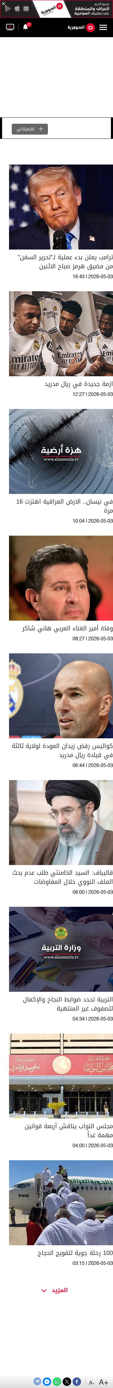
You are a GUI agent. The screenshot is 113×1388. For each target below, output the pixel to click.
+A (103, 1382)
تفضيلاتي (30, 129)
